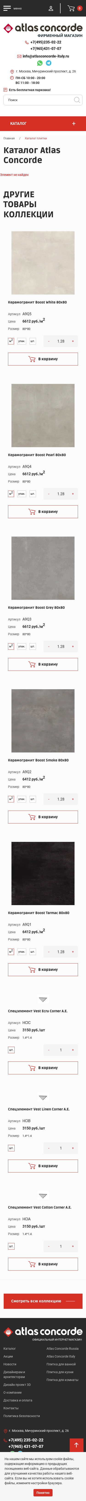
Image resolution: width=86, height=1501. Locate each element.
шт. (33, 341)
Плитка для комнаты (62, 1380)
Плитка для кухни (60, 1372)
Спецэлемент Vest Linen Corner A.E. (38, 1109)
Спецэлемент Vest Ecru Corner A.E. (37, 1011)
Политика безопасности (21, 1416)
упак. (21, 341)
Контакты (11, 1408)
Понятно (43, 1493)
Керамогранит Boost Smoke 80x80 (38, 760)
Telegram (49, 63)
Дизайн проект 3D (17, 1385)
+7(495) (46, 42)
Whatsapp (40, 63)
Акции (8, 1356)
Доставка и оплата (17, 1400)
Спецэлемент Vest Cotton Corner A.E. (39, 1207)
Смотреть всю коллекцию (36, 1301)
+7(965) (46, 49)
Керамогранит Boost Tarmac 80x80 (38, 913)
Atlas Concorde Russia (63, 1348)
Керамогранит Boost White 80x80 (37, 302)
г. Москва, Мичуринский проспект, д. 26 (46, 71)
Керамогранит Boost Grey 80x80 (36, 608)
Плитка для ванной (61, 1364)
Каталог (9, 1348)
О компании (12, 1392)
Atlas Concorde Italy (61, 1356)
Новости (9, 1364)
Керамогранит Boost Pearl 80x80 (37, 455)
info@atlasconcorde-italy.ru (46, 56)
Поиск (77, 100)
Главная (9, 138)
